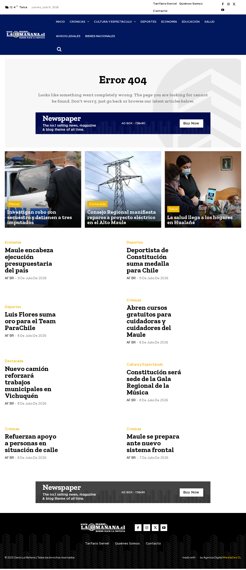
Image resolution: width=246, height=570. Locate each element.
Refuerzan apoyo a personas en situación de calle (31, 444)
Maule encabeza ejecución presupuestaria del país (29, 261)
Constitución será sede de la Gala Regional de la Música (154, 383)
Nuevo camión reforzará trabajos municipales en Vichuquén (28, 383)
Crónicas (134, 301)
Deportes (135, 243)
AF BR (9, 279)
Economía (13, 243)
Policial (14, 212)
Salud (173, 212)
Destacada (97, 208)
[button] (59, 49)
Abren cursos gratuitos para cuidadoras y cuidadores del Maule (149, 322)
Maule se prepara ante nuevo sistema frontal (153, 444)
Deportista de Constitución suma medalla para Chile (148, 261)
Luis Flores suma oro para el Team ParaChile (30, 322)
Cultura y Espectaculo (145, 365)
